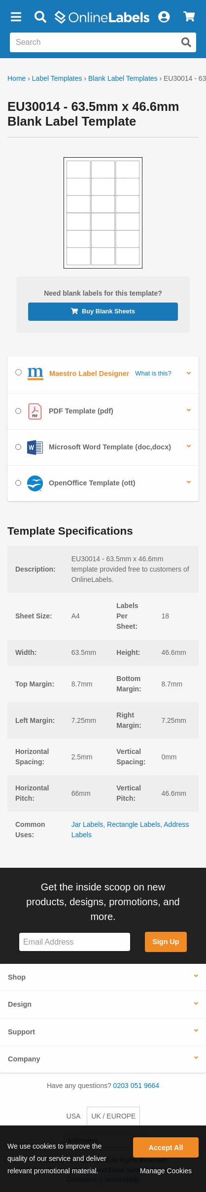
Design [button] (20, 1004)
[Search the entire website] (103, 42)
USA (74, 1116)
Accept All (166, 1148)
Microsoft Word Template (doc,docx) (93, 447)
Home (16, 78)
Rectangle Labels (133, 824)
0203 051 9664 (136, 1086)
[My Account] (163, 17)
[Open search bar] (40, 17)
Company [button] (24, 1059)
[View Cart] (189, 17)
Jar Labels (87, 824)
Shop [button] (17, 977)
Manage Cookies (166, 1171)
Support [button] (21, 1032)
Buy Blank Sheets (103, 311)
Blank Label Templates (123, 78)
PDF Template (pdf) (64, 411)
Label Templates (57, 78)
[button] (16, 17)
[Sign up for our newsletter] (74, 942)
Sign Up (165, 942)
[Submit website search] (186, 42)
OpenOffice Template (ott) (75, 483)
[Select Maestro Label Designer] (18, 372)
